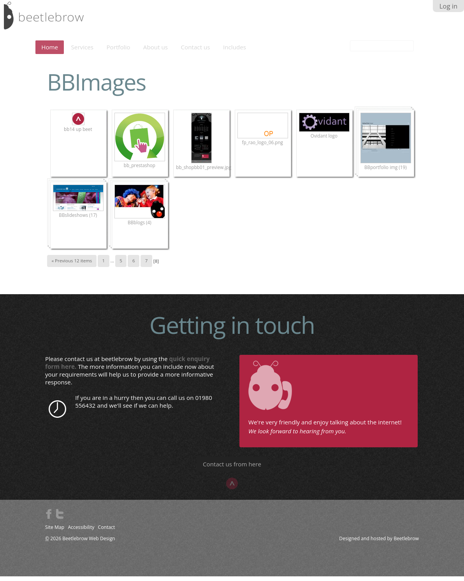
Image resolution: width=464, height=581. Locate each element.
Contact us (195, 52)
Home (49, 52)
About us (155, 52)
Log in (448, 6)
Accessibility (81, 532)
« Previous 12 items (71, 265)
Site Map (54, 532)
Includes (234, 52)
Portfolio (118, 52)
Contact (106, 532)
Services (82, 52)
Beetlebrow (406, 543)
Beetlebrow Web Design (88, 543)
